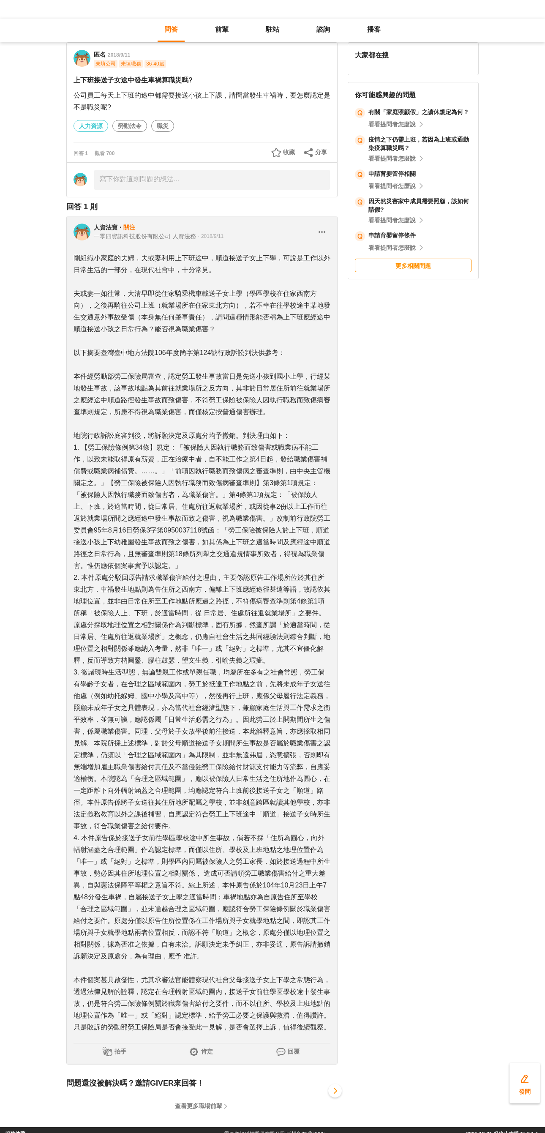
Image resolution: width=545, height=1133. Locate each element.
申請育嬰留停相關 (392, 173)
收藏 (289, 152)
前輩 (222, 29)
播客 (374, 29)
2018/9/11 (119, 55)
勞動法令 (130, 126)
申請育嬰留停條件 (392, 235)
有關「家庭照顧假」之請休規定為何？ (418, 112)
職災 (163, 126)
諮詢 (323, 29)
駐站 (272, 29)
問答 (171, 29)
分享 (321, 152)
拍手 (120, 1051)
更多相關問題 (413, 265)
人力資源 (91, 126)
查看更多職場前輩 (198, 1106)
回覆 (294, 1051)
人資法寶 (105, 227)
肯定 (207, 1051)
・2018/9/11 (209, 236)
